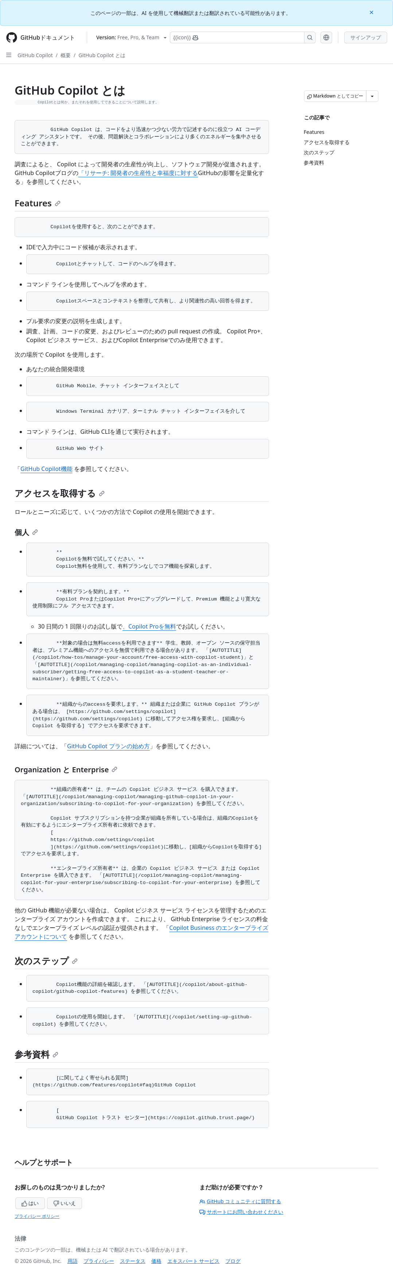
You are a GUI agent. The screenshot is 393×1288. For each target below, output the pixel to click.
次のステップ (46, 961)
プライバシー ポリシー (37, 1216)
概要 (66, 55)
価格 (156, 1260)
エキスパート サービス (193, 1260)
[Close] (372, 12)
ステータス (132, 1260)
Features (38, 203)
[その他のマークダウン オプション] (372, 96)
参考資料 (36, 1054)
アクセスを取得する (60, 493)
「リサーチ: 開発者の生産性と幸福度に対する (138, 173)
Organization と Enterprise (66, 769)
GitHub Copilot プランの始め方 (108, 746)
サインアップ (365, 37)
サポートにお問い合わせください (241, 1211)
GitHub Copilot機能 (46, 469)
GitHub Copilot (35, 55)
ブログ (233, 1260)
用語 (72, 1260)
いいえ (64, 1203)
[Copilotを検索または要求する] (243, 37)
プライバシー (98, 1260)
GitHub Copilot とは (101, 55)
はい (30, 1203)
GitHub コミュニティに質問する (240, 1201)
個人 (26, 532)
